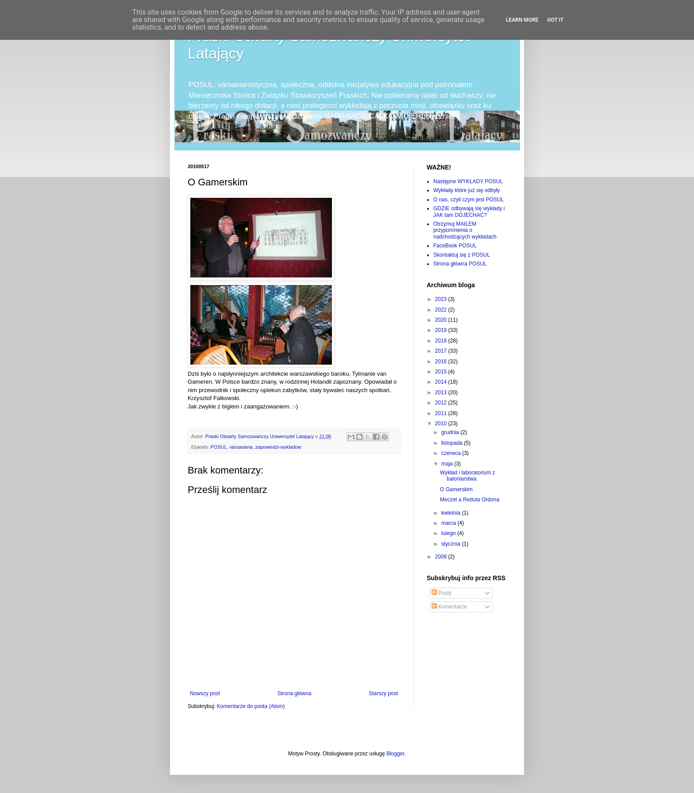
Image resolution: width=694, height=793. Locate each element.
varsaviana (240, 447)
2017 (441, 351)
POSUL (219, 447)
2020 (441, 320)
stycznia (451, 544)
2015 (441, 372)
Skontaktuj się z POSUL (461, 255)
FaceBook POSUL (455, 246)
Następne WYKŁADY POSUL (468, 181)
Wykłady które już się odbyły (466, 190)
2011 (441, 413)
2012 (441, 403)
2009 (441, 557)
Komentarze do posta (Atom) (251, 706)
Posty (441, 593)
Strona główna (295, 693)
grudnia (450, 432)
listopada (452, 443)
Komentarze (449, 607)
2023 (441, 299)
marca (449, 523)
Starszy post (383, 693)
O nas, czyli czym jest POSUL (468, 199)
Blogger (395, 754)
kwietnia (451, 513)
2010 (441, 423)
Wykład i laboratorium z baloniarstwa (467, 476)
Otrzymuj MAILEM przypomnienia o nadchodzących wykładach (465, 230)
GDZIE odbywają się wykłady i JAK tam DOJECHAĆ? (469, 211)
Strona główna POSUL (460, 264)
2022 (441, 310)
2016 (441, 361)
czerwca (451, 453)
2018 (441, 341)
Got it (555, 20)
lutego (449, 533)
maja (447, 464)
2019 (441, 330)
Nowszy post (205, 693)
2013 (441, 392)
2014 (441, 382)
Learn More (522, 20)
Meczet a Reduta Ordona (469, 500)
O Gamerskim (456, 489)
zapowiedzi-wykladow (278, 447)
